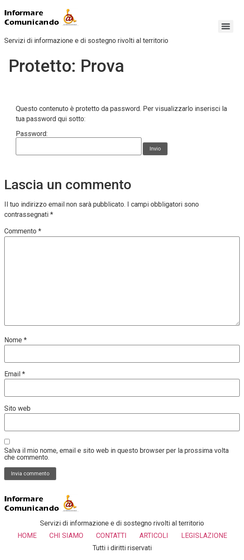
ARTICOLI (153, 536)
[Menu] (225, 26)
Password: (79, 143)
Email (14, 374)
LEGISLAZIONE (204, 536)
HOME (27, 536)
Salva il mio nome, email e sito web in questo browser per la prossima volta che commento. (116, 454)
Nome (15, 340)
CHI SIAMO (66, 536)
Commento (22, 231)
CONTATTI (111, 536)
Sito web (17, 408)
